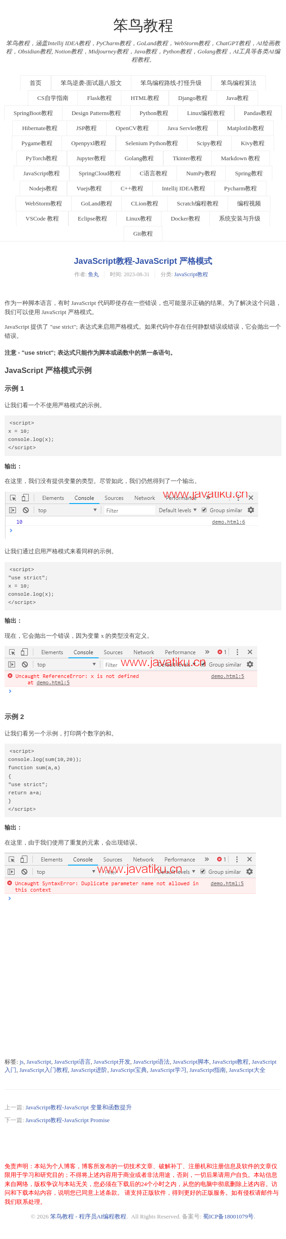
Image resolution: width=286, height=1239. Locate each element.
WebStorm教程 (43, 203)
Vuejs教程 (89, 188)
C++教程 (131, 188)
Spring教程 (249, 173)
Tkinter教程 (187, 158)
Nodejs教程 (43, 188)
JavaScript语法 (151, 1061)
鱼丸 (93, 274)
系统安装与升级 (239, 218)
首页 (36, 82)
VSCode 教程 (42, 218)
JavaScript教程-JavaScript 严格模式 (143, 261)
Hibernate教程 (39, 128)
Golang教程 (139, 158)
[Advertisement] (143, 988)
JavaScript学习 (168, 1069)
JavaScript (38, 1061)
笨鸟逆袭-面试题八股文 (91, 82)
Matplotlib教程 (245, 128)
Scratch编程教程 (197, 203)
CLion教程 (144, 203)
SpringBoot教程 (33, 113)
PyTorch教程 (42, 158)
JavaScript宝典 (128, 1069)
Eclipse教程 (92, 218)
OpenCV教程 (132, 128)
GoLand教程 (96, 203)
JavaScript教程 (41, 173)
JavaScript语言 (72, 1061)
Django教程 (193, 97)
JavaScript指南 (207, 1069)
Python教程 (154, 113)
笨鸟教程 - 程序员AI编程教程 (88, 1216)
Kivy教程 (253, 143)
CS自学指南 (52, 97)
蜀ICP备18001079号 (228, 1216)
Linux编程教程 (206, 113)
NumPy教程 (201, 173)
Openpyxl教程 (88, 143)
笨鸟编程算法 (238, 82)
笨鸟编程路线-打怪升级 (171, 82)
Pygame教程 (36, 143)
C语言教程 (153, 173)
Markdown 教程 (240, 158)
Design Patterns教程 (96, 113)
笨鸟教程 (143, 25)
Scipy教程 (209, 143)
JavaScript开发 (112, 1061)
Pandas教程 (258, 113)
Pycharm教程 (240, 188)
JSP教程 (86, 128)
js (22, 1061)
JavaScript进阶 (89, 1069)
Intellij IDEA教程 (183, 188)
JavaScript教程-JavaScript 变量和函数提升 (79, 1107)
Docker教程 (185, 218)
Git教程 (143, 233)
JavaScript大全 (247, 1069)
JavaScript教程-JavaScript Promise (68, 1120)
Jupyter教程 (91, 158)
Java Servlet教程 (187, 128)
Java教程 (237, 97)
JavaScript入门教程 (44, 1069)
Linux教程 (139, 218)
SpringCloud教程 (100, 173)
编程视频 (249, 203)
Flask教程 (99, 97)
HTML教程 (144, 97)
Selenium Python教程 (151, 143)
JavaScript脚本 (191, 1061)
